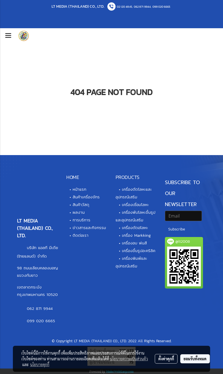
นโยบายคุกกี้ (39, 364)
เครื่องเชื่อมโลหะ (135, 204)
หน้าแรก (79, 189)
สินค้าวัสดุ (81, 204)
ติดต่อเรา (80, 235)
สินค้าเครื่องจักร (86, 197)
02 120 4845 (124, 7)
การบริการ (81, 220)
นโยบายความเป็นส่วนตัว (129, 358)
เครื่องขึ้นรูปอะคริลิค (138, 250)
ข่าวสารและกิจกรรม (89, 227)
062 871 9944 (142, 7)
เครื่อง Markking (136, 235)
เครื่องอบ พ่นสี (134, 243)
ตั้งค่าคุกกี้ (166, 358)
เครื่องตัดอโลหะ (135, 227)
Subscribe (176, 229)
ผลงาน (79, 212)
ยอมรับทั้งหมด (195, 358)
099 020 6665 (161, 7)
